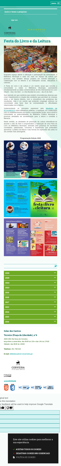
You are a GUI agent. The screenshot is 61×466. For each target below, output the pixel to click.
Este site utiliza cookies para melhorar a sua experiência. (33, 448)
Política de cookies (25, 457)
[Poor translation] (9, 408)
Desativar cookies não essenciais (33, 453)
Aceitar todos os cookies (28, 449)
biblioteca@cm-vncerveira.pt (21, 354)
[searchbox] (28, 266)
